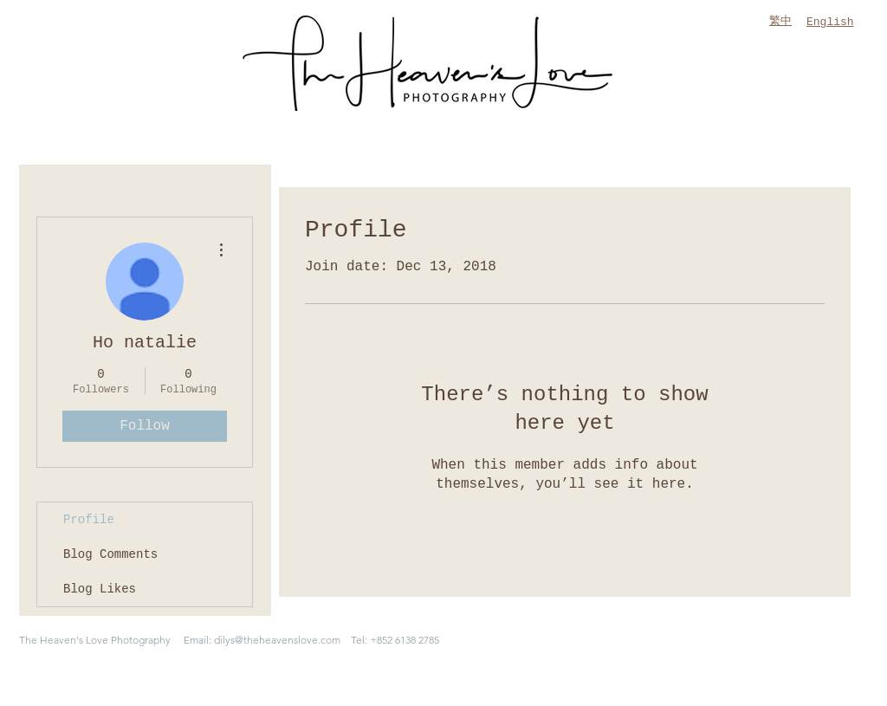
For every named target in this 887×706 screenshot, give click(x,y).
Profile (88, 520)
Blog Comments (110, 554)
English (830, 22)
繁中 (780, 21)
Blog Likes (99, 589)
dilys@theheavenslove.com (277, 639)
